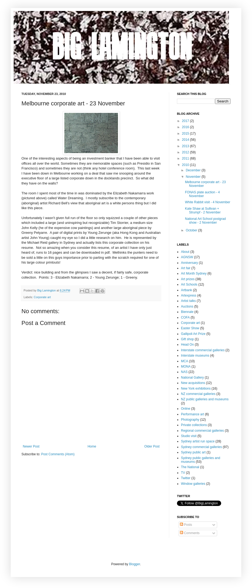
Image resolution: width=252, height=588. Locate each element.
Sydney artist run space (197, 441)
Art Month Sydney (193, 273)
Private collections (194, 425)
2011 (186, 158)
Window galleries (193, 484)
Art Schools (189, 284)
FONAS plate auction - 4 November (202, 194)
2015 (186, 133)
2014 (186, 140)
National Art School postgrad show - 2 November (205, 220)
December (194, 170)
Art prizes (188, 279)
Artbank (186, 290)
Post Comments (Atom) (58, 454)
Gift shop (187, 339)
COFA (185, 317)
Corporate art (42, 297)
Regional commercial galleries (202, 430)
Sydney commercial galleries (201, 447)
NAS (184, 372)
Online (185, 409)
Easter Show (190, 328)
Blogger (134, 564)
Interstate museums (195, 355)
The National (190, 467)
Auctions (187, 306)
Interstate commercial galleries (203, 350)
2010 (186, 165)
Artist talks (188, 301)
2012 (186, 152)
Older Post (152, 446)
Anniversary (189, 263)
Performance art (192, 414)
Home (92, 446)
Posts (186, 525)
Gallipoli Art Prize (193, 334)
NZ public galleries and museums (204, 399)
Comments (189, 533)
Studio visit (189, 436)
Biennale (187, 312)
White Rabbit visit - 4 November (207, 202)
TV (183, 473)
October (192, 230)
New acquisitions (193, 383)
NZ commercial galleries (198, 394)
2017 (186, 121)
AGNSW (187, 257)
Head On (187, 344)
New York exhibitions (196, 388)
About (185, 252)
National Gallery (192, 377)
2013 (186, 146)
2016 (186, 127)
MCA (184, 361)
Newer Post (31, 446)
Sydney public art (193, 452)
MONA (186, 366)
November (194, 177)
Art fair (185, 268)
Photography (190, 419)
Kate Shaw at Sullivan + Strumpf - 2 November (203, 210)
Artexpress (188, 295)
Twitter (185, 478)
